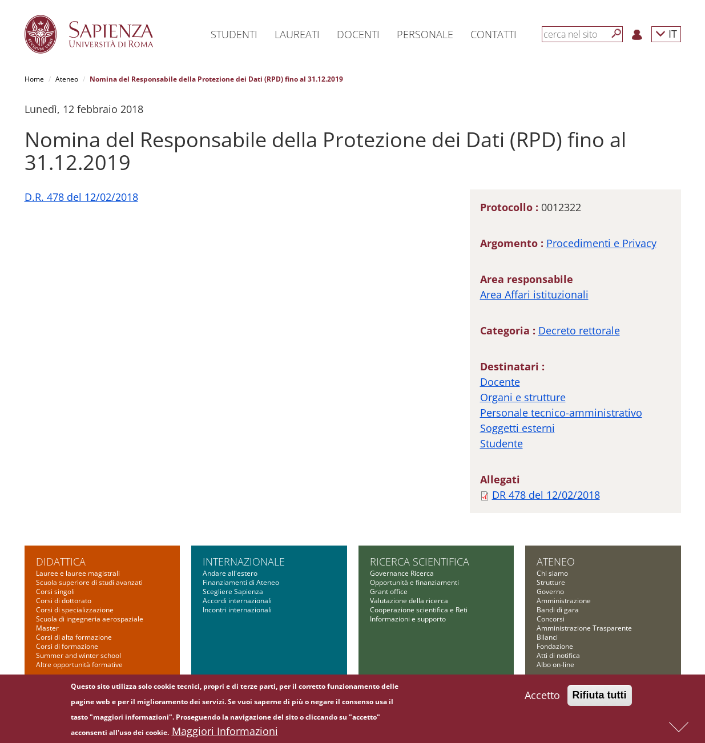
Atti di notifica (558, 655)
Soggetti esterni (517, 428)
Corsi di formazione (67, 646)
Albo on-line (555, 664)
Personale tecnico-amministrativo (561, 412)
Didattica (61, 561)
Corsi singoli (55, 591)
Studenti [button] (234, 34)
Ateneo (66, 79)
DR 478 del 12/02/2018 (546, 495)
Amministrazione (564, 600)
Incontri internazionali (237, 610)
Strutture (551, 582)
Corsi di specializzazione (75, 610)
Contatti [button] (493, 34)
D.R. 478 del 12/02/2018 (81, 197)
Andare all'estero (230, 573)
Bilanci (547, 637)
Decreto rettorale (579, 330)
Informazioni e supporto (408, 619)
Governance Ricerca (402, 573)
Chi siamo (552, 573)
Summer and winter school (78, 655)
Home (34, 79)
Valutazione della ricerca (409, 600)
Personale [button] (425, 34)
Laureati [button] (297, 34)
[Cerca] (616, 33)
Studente (501, 443)
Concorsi (551, 619)
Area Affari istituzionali (534, 294)
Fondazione (555, 646)
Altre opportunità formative (79, 664)
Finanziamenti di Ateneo (241, 582)
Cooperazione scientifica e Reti (419, 610)
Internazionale (244, 561)
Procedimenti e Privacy (601, 243)
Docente (500, 382)
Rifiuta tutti (600, 698)
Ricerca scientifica (419, 561)
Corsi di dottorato (63, 600)
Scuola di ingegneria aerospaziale (89, 619)
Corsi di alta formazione (74, 637)
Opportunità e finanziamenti (414, 582)
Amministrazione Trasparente (584, 628)
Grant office (389, 591)
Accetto (542, 698)
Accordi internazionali (237, 600)
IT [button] (666, 33)
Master (47, 628)
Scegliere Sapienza (233, 591)
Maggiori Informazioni (225, 734)
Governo (550, 591)
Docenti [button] (358, 34)
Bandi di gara (558, 610)
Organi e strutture (523, 397)
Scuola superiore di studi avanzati (89, 582)
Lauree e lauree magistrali (78, 573)
